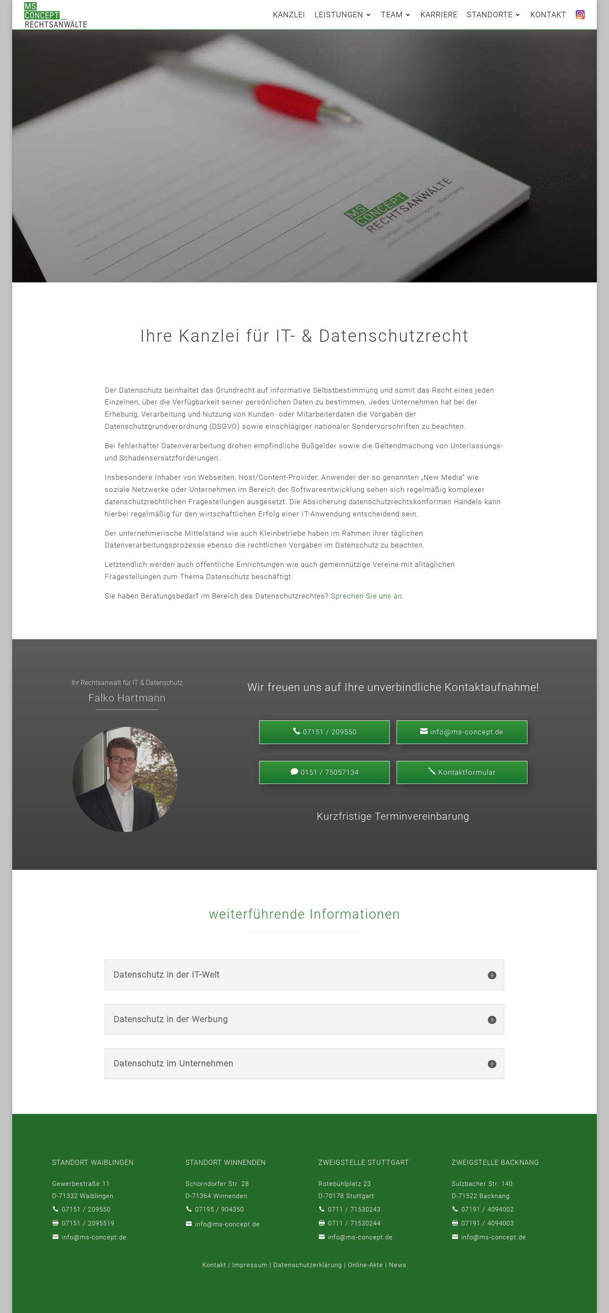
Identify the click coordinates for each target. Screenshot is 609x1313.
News (398, 1265)
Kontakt (214, 1265)
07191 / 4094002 (487, 1209)
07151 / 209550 (86, 1209)
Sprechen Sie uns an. (367, 596)
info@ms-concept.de (461, 731)
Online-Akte (365, 1265)
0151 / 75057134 (325, 772)
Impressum (249, 1265)
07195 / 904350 (219, 1209)
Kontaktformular (462, 772)
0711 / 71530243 (354, 1209)
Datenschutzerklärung (307, 1265)
